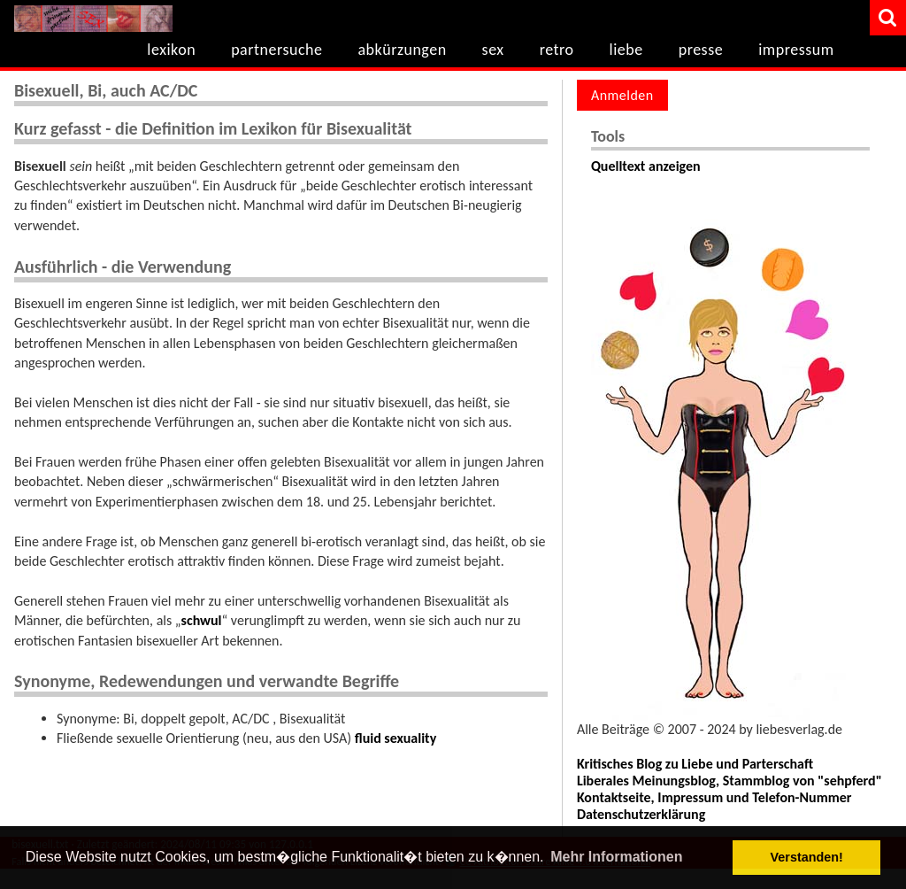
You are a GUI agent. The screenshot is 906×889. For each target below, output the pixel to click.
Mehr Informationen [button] (616, 856)
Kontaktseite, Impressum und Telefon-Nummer (714, 797)
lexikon (171, 49)
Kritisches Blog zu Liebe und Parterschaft (695, 763)
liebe (626, 49)
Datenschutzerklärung (641, 814)
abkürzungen (401, 49)
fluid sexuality (395, 738)
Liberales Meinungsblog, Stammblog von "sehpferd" (729, 780)
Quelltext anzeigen (646, 166)
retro (557, 49)
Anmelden (622, 95)
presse (701, 49)
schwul (201, 620)
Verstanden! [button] (807, 857)
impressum (795, 49)
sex (493, 49)
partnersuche (276, 49)
